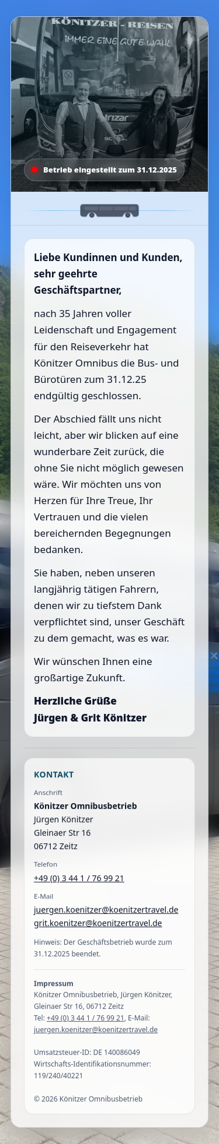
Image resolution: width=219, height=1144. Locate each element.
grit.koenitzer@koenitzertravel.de (98, 924)
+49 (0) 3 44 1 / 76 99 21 (79, 878)
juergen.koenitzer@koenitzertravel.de (106, 910)
